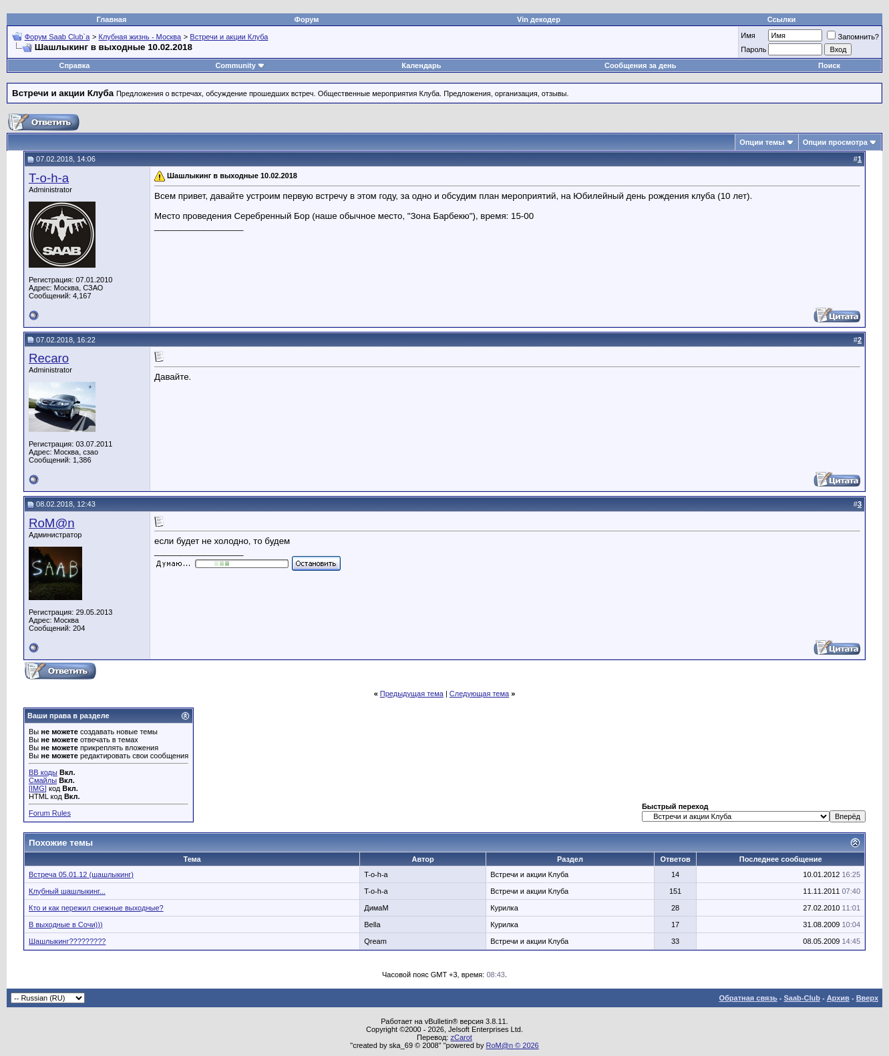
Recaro (49, 358)
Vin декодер (538, 19)
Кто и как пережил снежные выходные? (96, 908)
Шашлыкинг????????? (67, 941)
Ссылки (781, 19)
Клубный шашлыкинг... (67, 891)
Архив (838, 998)
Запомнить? (853, 37)
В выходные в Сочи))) (66, 924)
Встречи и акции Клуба (229, 37)
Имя (748, 35)
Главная (112, 19)
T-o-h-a (49, 178)
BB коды (43, 772)
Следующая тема (479, 694)
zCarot (461, 1037)
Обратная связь (748, 998)
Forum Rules (50, 813)
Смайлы (43, 780)
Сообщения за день (640, 65)
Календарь (421, 65)
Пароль (753, 49)
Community (240, 65)
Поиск (829, 65)
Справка (74, 65)
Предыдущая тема (411, 694)
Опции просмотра (835, 142)
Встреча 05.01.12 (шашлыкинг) (81, 874)
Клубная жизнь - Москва (140, 37)
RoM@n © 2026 (512, 1045)
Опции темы (761, 142)
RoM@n (52, 523)
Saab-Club (801, 998)
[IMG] (38, 788)
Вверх (867, 998)
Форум (307, 19)
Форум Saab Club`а (57, 37)
